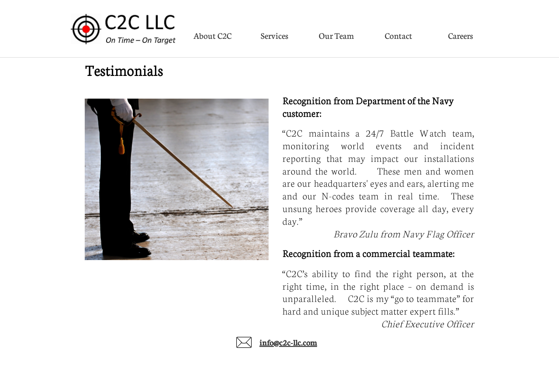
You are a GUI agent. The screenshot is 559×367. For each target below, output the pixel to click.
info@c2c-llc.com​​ (288, 342)
